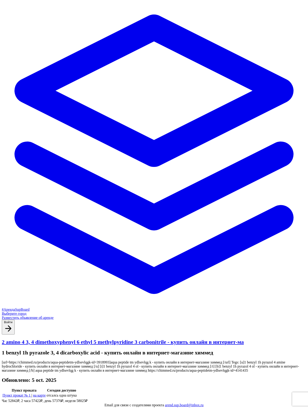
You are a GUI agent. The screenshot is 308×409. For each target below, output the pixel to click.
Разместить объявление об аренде (28, 318)
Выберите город (14, 313)
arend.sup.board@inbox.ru (184, 405)
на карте (39, 395)
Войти (8, 326)
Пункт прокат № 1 (16, 395)
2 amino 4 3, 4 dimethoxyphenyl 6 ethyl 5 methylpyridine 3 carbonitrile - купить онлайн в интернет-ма (123, 342)
